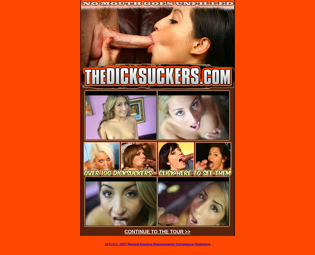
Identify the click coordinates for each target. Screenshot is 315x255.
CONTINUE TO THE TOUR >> (158, 231)
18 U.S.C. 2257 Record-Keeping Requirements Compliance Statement (157, 244)
